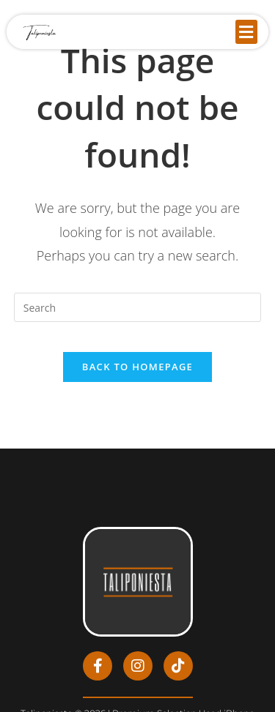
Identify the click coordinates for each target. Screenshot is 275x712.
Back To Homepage (137, 366)
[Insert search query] (138, 307)
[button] (246, 32)
